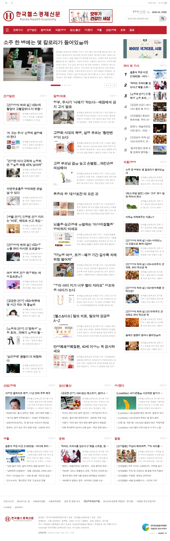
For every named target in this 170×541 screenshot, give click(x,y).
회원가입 (152, 2)
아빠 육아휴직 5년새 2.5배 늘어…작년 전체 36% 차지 (85, 427)
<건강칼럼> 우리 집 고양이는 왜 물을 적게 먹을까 (140, 470)
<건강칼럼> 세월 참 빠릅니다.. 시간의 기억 (137, 480)
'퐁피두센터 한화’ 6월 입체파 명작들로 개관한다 (84, 475)
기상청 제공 (142, 13)
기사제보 (7, 507)
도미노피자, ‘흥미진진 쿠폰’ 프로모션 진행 (25, 480)
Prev (110, 85)
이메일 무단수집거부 (146, 501)
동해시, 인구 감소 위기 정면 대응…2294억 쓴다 (28, 427)
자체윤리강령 (39, 501)
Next (114, 85)
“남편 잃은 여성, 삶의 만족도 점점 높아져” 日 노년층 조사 (30, 466)
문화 (122, 30)
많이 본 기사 (131, 66)
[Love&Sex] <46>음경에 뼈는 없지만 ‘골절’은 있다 (141, 412)
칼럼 (132, 30)
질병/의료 (46, 30)
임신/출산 (75, 30)
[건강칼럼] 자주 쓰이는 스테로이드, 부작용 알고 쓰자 (141, 466)
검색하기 (163, 19)
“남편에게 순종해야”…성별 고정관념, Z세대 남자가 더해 (30, 470)
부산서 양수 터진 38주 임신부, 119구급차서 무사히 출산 (85, 412)
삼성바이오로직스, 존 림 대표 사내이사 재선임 (27, 422)
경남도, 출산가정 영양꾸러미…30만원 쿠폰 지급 (84, 417)
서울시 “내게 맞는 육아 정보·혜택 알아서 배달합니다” (85, 422)
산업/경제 (111, 30)
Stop (106, 85)
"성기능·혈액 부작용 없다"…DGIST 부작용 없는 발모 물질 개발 (30, 417)
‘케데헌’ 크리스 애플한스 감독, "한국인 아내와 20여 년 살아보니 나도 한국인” (85, 470)
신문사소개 (8, 501)
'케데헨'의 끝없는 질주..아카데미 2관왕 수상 (82, 480)
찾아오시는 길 (23, 501)
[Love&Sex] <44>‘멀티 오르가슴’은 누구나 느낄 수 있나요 (141, 427)
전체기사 (17, 30)
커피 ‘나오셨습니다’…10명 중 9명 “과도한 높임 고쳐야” (30, 475)
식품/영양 (60, 30)
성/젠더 (88, 30)
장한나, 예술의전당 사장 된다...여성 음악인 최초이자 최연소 (85, 466)
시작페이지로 (6, 3)
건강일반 (31, 30)
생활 (99, 30)
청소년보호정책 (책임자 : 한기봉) (118, 501)
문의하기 (19, 507)
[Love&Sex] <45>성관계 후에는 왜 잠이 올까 (138, 417)
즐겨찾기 (12, 3)
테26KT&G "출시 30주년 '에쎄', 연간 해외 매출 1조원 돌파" (30, 412)
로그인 (161, 2)
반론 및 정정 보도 (72, 501)
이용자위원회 (54, 501)
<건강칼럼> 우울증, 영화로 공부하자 (134, 475)
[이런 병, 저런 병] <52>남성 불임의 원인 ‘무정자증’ (141, 422)
